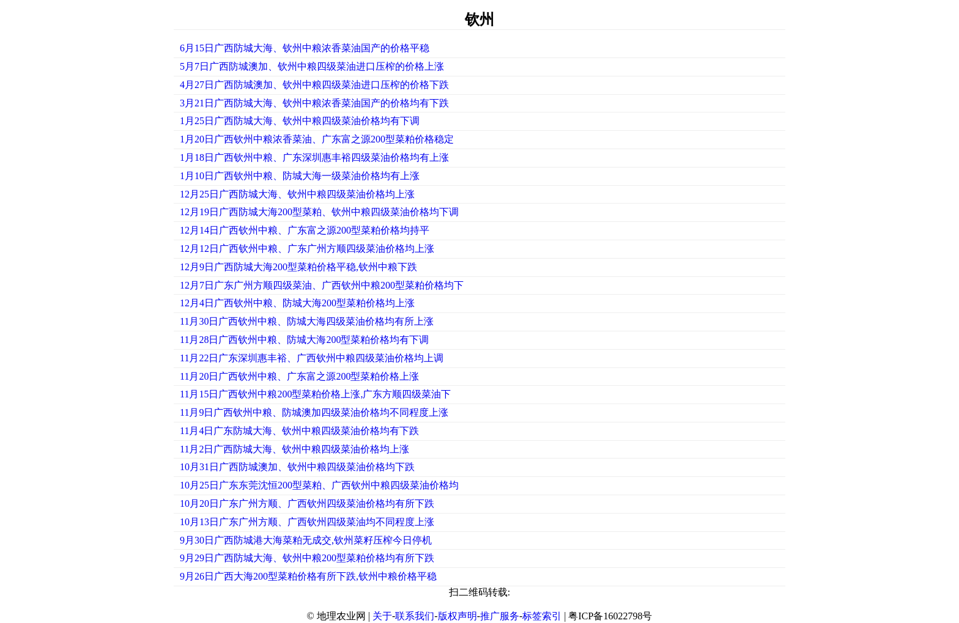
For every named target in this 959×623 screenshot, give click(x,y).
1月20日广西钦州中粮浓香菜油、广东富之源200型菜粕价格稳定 (317, 139)
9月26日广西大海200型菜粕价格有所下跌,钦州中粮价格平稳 (308, 576)
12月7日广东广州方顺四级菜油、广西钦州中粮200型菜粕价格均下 (322, 285)
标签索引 (541, 616)
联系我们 (414, 616)
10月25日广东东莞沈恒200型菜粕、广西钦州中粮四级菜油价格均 (319, 485)
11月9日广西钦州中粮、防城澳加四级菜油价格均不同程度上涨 (314, 412)
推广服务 (499, 616)
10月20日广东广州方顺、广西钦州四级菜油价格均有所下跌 (307, 503)
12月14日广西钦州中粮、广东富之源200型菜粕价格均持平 (304, 230)
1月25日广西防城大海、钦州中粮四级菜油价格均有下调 (300, 121)
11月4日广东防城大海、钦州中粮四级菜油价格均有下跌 (299, 431)
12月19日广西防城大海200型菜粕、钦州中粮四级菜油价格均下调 (319, 212)
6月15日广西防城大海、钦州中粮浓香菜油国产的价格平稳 (304, 48)
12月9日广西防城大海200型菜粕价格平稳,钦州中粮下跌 (298, 267)
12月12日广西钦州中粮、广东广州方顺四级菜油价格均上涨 (307, 248)
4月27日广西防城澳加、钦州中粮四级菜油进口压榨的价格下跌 (314, 84)
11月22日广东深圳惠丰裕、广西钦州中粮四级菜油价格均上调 (311, 358)
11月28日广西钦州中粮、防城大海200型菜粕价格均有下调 (304, 339)
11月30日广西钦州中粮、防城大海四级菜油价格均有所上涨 (307, 321)
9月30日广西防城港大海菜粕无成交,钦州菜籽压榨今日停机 (306, 540)
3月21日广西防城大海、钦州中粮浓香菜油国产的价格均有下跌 (314, 103)
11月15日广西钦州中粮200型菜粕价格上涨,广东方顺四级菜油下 (315, 394)
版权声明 (457, 616)
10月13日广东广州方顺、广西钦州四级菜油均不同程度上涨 (307, 522)
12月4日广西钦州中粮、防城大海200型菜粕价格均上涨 (297, 303)
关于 (382, 616)
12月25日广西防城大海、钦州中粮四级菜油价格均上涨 (297, 194)
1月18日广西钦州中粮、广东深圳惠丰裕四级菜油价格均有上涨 (314, 157)
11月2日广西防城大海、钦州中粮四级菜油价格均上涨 (294, 449)
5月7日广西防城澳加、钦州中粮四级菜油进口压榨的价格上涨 (312, 66)
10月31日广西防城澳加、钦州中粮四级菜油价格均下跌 (297, 467)
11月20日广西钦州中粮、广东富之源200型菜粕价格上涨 (299, 376)
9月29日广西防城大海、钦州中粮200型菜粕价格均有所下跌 (307, 558)
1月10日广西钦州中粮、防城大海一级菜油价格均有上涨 (300, 176)
